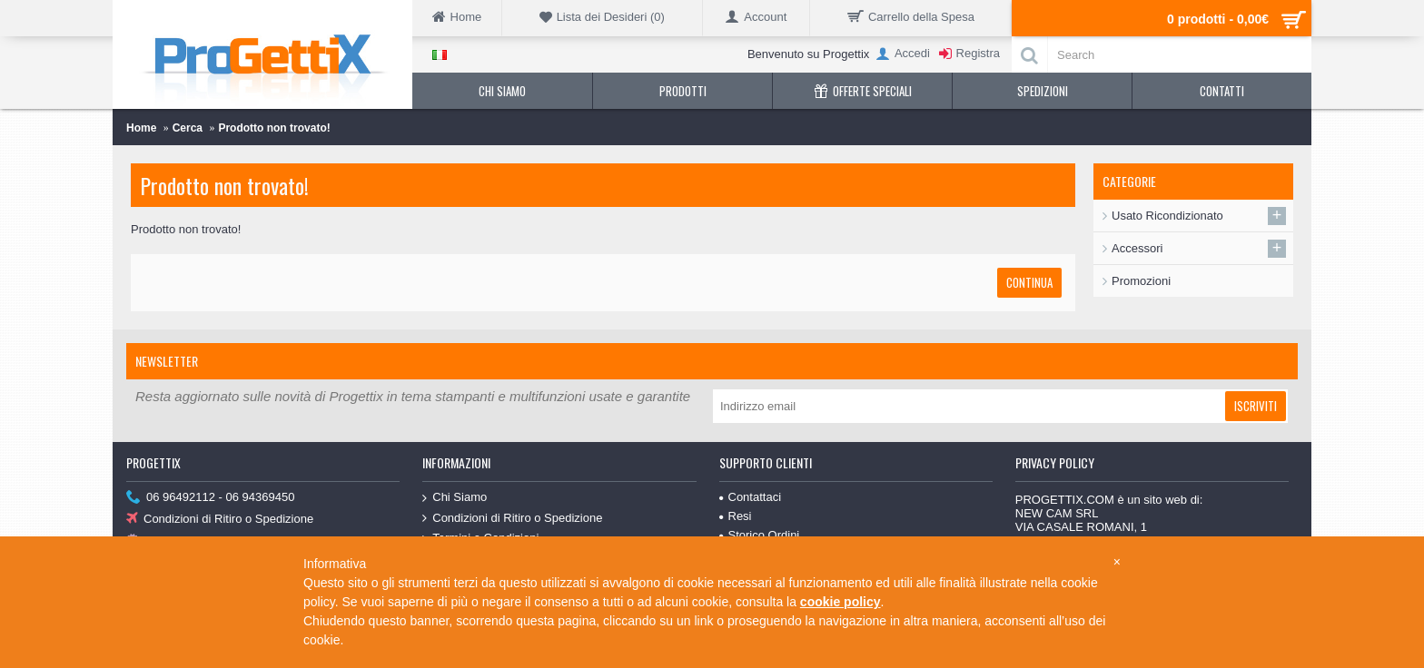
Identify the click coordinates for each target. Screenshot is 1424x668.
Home (141, 128)
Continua (1029, 282)
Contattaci (750, 497)
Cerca (188, 128)
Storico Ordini (759, 535)
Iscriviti (1255, 406)
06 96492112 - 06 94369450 (210, 498)
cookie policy (840, 601)
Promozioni (1141, 281)
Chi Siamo (454, 498)
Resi (735, 516)
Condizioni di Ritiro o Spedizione (219, 519)
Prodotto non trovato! (274, 128)
